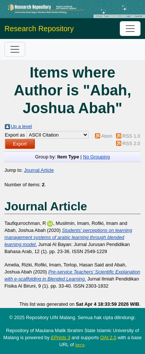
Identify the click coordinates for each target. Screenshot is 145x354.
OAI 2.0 (108, 337)
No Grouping (96, 157)
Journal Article (39, 170)
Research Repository (39, 28)
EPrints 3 (60, 337)
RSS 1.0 (131, 136)
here (80, 344)
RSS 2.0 (131, 143)
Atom (106, 136)
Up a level (21, 126)
